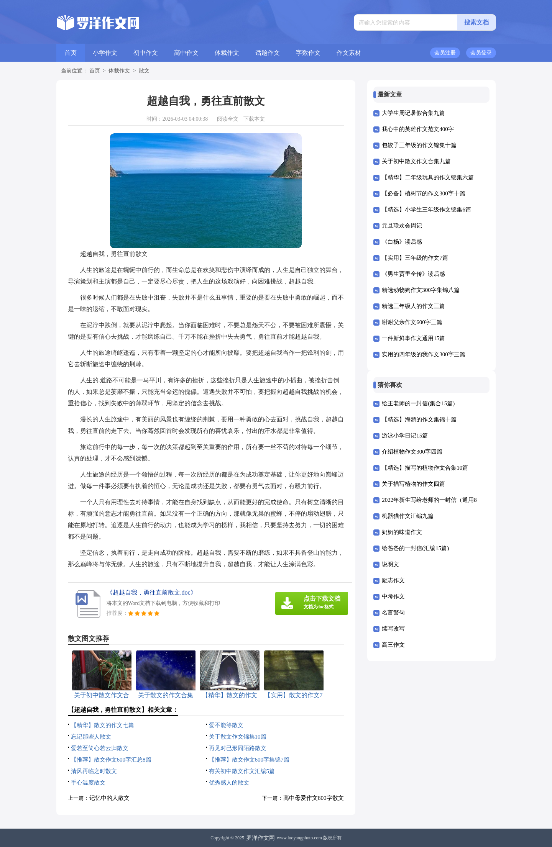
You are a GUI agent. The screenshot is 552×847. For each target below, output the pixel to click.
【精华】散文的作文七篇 (102, 725)
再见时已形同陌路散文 (237, 748)
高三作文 (393, 645)
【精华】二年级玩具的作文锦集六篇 (428, 177)
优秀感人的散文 (229, 783)
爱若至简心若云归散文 (99, 748)
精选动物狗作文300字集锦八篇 (421, 290)
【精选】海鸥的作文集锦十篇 (419, 419)
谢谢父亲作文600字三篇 (412, 322)
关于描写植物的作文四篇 (413, 484)
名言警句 (393, 612)
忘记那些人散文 (91, 737)
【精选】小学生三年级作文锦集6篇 (426, 209)
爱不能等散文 (226, 725)
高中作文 (186, 52)
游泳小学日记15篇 (405, 436)
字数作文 (308, 52)
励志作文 (393, 580)
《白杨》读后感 (402, 242)
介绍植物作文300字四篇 (412, 452)
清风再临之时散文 (94, 771)
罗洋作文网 (260, 838)
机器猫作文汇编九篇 (408, 516)
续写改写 (393, 629)
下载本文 (254, 119)
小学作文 (105, 52)
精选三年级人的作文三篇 (413, 306)
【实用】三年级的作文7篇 (415, 258)
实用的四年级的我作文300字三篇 (423, 354)
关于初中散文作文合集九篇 (416, 161)
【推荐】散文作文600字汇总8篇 (111, 760)
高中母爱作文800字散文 (313, 798)
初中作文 (145, 52)
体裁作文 (227, 52)
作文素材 (349, 52)
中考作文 (393, 596)
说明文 (390, 564)
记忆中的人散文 (109, 798)
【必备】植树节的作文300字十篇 (423, 193)
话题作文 (267, 52)
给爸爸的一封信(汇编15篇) (415, 548)
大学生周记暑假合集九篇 (413, 113)
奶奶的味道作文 (402, 532)
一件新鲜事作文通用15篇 (413, 338)
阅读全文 (227, 119)
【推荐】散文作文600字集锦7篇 (249, 760)
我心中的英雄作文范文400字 (418, 129)
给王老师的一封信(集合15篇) (418, 403)
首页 (70, 52)
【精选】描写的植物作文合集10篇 (425, 468)
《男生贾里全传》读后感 (413, 274)
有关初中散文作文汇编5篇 (242, 771)
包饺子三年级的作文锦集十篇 (419, 145)
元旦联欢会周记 (402, 226)
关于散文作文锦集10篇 (237, 737)
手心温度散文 (88, 783)
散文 (144, 71)
